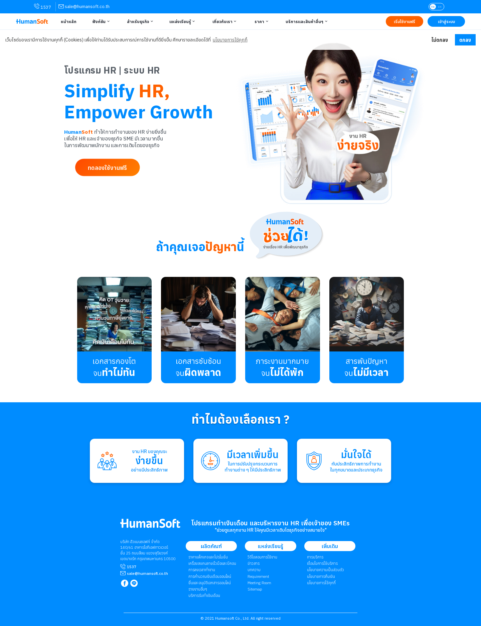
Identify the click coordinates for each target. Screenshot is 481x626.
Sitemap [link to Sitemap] (255, 589)
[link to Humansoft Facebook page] (125, 584)
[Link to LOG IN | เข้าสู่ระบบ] (446, 21)
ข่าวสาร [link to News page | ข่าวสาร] (254, 563)
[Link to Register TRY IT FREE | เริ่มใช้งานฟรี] (404, 21)
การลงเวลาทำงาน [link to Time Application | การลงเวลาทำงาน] (201, 569)
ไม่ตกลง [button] (439, 40)
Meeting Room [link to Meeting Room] (259, 582)
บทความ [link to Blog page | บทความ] (254, 569)
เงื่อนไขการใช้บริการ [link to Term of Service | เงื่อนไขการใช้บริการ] (322, 563)
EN (440, 6)
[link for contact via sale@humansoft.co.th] (84, 6)
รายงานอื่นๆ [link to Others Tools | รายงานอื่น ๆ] (197, 589)
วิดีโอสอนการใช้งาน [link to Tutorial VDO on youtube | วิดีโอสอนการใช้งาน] (262, 556)
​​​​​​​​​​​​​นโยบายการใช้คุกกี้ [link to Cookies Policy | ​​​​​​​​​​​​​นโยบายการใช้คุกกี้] (321, 582)
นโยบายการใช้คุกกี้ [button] (230, 40)
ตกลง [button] (465, 40)
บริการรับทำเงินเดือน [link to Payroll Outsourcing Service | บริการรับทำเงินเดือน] (204, 595)
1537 (131, 566)
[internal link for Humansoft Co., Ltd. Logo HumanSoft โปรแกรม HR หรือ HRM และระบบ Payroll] (150, 526)
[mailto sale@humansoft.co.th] (147, 573)
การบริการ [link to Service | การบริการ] (315, 556)
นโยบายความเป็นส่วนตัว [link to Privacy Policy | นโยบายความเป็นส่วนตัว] (325, 569)
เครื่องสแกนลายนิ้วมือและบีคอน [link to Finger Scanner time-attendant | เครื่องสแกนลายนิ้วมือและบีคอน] (212, 563)
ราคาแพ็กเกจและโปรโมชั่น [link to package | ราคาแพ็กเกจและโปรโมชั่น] (208, 556)
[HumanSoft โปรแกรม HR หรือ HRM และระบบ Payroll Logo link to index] (32, 21)
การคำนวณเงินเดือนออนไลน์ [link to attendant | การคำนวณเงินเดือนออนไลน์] (209, 576)
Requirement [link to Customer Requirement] (258, 576)
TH (433, 6)
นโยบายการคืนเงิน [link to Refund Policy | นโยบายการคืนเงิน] (321, 576)
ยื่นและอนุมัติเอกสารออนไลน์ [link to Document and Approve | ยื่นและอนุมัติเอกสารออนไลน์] (209, 582)
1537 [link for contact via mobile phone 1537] (42, 6)
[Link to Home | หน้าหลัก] (67, 21)
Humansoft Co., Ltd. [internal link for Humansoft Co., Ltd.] (232, 618)
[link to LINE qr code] (135, 584)
